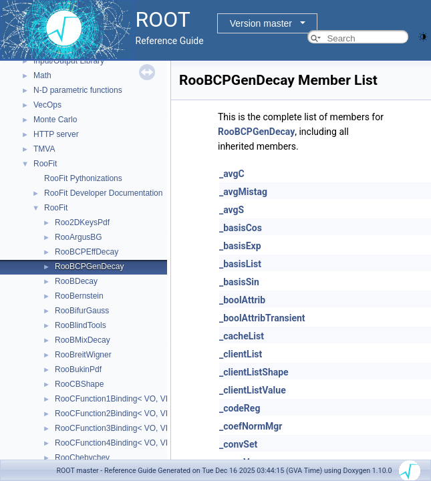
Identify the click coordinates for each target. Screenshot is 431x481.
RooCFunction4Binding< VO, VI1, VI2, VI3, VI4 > (142, 443)
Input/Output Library (68, 60)
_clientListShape (254, 372)
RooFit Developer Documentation (103, 193)
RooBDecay (76, 281)
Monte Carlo (55, 119)
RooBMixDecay (82, 340)
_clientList (240, 354)
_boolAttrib (242, 300)
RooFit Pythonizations (83, 178)
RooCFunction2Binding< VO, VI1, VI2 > (125, 413)
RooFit (45, 163)
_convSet (238, 444)
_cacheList (241, 336)
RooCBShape (79, 384)
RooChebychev (82, 457)
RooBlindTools (80, 325)
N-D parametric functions (77, 90)
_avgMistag (243, 191)
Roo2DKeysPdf (82, 222)
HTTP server (56, 134)
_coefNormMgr (250, 426)
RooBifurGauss (82, 310)
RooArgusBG (78, 237)
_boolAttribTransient (262, 318)
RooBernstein (79, 296)
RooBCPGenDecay (89, 266)
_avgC (232, 173)
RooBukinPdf (78, 369)
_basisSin (239, 282)
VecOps (47, 105)
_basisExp (240, 245)
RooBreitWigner (83, 354)
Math (42, 75)
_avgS (231, 209)
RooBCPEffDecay (86, 252)
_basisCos (240, 227)
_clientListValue (252, 390)
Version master (261, 23)
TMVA (44, 149)
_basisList (240, 264)
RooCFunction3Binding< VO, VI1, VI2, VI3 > (133, 428)
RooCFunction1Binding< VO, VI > (114, 399)
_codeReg (239, 408)
